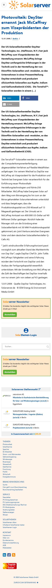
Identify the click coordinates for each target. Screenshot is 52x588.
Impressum (7, 535)
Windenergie (7, 459)
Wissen (5, 515)
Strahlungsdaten (9, 510)
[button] (10, 98)
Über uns (6, 538)
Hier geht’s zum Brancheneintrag (15, 487)
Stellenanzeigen (8, 512)
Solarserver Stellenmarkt (26, 389)
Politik (5, 472)
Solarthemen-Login (10, 527)
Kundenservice (8, 540)
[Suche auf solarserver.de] (48, 347)
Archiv (15, 38)
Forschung (7, 469)
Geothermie (7, 467)
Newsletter (7, 497)
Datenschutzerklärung (11, 543)
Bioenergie (7, 462)
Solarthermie (7, 447)
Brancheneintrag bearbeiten (13, 490)
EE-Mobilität (7, 452)
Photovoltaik (7, 444)
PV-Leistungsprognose (11, 502)
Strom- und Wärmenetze (12, 454)
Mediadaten (7, 548)
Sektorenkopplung (9, 457)
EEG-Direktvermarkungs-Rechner (15, 505)
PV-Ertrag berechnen (10, 500)
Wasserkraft (7, 464)
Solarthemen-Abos (9, 522)
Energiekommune (9, 477)
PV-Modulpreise (9, 507)
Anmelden (9, 314)
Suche (5, 485)
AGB (4, 545)
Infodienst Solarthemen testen (14, 525)
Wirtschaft (6, 474)
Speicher (6, 449)
